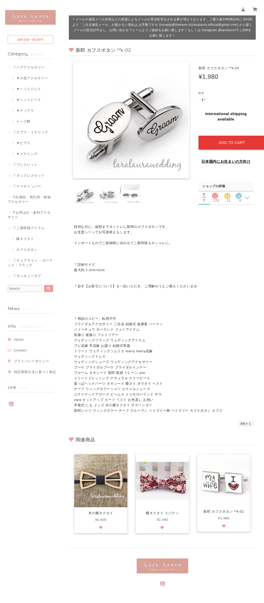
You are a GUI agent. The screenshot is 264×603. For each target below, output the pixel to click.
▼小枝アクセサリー (32, 78)
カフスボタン (26, 250)
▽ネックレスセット (29, 175)
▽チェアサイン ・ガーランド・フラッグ (30, 263)
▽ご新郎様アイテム (29, 228)
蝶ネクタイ (25, 239)
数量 (201, 93)
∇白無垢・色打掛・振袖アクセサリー (29, 199)
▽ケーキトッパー (27, 186)
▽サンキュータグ (27, 276)
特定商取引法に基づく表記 (35, 372)
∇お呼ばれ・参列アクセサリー (29, 215)
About (19, 339)
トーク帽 (23, 121)
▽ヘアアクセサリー (29, 67)
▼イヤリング (26, 154)
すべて (204, 188)
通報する (245, 419)
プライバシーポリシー (31, 361)
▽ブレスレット (25, 165)
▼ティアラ (25, 111)
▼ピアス (23, 143)
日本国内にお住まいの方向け (226, 156)
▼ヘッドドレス (28, 89)
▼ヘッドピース (28, 100)
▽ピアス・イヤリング (30, 132)
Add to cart (230, 137)
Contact (20, 350)
